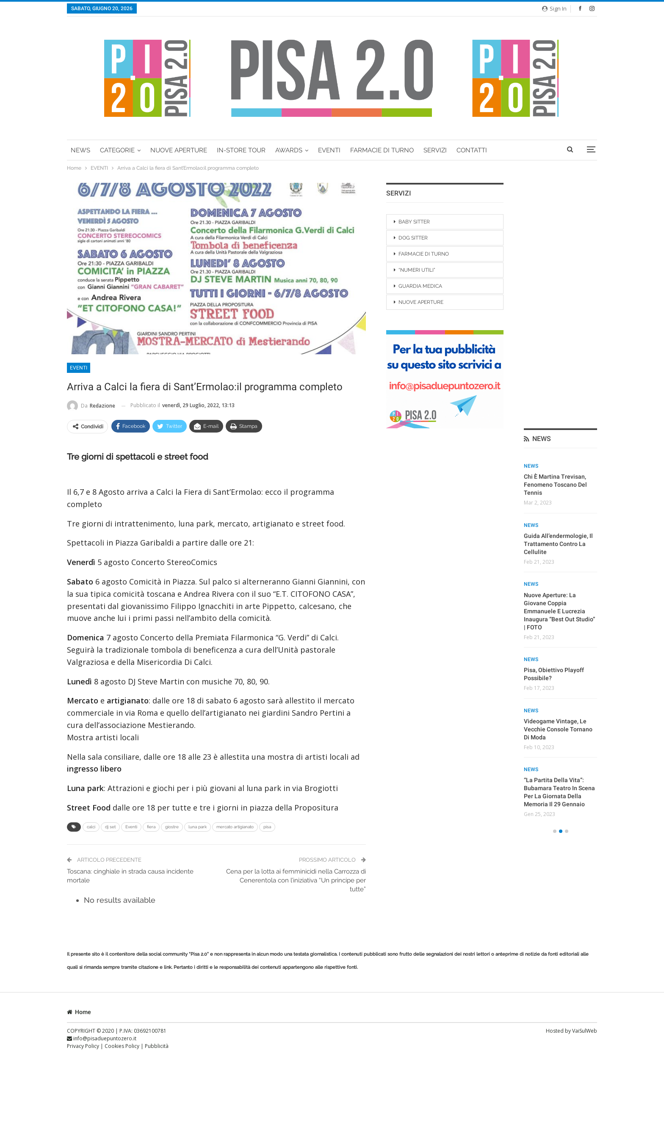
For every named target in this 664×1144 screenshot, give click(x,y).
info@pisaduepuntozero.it (101, 1038)
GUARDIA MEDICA (420, 286)
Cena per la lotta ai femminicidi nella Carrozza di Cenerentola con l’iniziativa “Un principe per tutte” (296, 880)
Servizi (435, 150)
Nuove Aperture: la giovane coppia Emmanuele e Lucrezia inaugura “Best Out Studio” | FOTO (559, 365)
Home (79, 1012)
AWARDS (288, 150)
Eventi (131, 826)
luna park (197, 826)
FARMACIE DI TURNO (382, 150)
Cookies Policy (123, 1046)
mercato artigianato (235, 826)
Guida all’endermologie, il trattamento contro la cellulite (558, 298)
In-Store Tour (241, 150)
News (80, 150)
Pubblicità (157, 1046)
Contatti (471, 150)
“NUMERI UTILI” (416, 270)
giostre (172, 826)
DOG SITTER (413, 238)
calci (91, 826)
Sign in (554, 8)
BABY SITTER (414, 222)
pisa (267, 826)
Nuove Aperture (178, 150)
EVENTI (329, 150)
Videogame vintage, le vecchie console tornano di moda (558, 483)
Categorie (117, 150)
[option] (560, 396)
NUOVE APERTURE (420, 302)
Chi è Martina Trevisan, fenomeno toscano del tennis (555, 239)
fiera (151, 826)
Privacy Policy (83, 1046)
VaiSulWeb (584, 1030)
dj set (110, 826)
